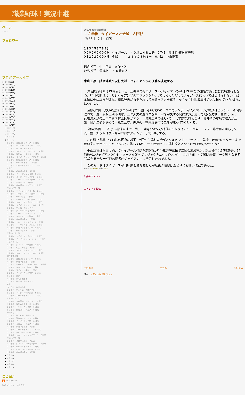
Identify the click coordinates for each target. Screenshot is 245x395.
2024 (7, 87)
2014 (7, 114)
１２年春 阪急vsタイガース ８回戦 (23, 318)
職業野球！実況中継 (40, 14)
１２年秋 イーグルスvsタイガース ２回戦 (25, 194)
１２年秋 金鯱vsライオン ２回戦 (22, 163)
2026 (7, 82)
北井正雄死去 (12, 256)
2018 (7, 103)
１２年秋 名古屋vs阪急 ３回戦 (21, 171)
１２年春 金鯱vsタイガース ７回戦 (23, 347)
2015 (7, 112)
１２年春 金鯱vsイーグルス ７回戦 (23, 324)
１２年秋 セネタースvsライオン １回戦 (24, 202)
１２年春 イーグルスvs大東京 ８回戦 (23, 293)
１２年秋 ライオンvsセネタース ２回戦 (24, 191)
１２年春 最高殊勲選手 (17, 279)
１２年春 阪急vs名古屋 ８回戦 (21, 327)
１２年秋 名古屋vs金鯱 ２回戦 (21, 219)
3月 (9, 367)
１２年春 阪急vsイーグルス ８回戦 (23, 310)
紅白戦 (9, 168)
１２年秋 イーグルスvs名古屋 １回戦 (23, 273)
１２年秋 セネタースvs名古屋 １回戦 (23, 146)
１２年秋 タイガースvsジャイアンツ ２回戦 (26, 157)
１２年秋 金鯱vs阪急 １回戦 (20, 197)
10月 (9, 134)
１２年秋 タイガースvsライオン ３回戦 (24, 177)
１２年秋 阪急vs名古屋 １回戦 (21, 262)
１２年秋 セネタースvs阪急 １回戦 (23, 267)
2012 (7, 120)
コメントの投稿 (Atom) (101, 274)
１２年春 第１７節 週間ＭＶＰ (21, 290)
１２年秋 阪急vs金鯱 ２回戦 (20, 182)
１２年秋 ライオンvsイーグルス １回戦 (24, 225)
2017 (7, 106)
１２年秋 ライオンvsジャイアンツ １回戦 (25, 151)
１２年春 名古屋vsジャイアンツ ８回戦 (24, 301)
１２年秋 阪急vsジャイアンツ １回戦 (23, 228)
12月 (9, 128)
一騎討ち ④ (12, 313)
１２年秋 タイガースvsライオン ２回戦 (24, 236)
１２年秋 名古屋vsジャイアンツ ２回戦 (24, 185)
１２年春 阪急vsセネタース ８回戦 (23, 304)
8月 (9, 140)
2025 (7, 84)
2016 (7, 109)
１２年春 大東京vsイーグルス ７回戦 (23, 296)
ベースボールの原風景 (16, 287)
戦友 (9, 284)
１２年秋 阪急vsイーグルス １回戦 (23, 154)
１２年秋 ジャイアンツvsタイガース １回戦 (26, 264)
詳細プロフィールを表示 (13, 385)
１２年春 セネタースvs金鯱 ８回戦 (23, 307)
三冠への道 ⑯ (13, 188)
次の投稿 (88, 267)
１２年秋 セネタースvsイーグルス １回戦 (25, 253)
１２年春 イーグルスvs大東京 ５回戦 (23, 349)
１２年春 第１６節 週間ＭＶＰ (21, 315)
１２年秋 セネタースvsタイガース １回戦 (25, 222)
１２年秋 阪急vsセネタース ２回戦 (23, 160)
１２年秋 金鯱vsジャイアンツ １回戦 (23, 259)
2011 (7, 122)
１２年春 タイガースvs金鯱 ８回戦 (23, 332)
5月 (9, 361)
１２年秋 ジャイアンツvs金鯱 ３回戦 (23, 174)
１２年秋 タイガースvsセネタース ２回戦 (25, 211)
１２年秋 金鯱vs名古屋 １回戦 (21, 231)
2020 (7, 98)
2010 (7, 125)
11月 (9, 131)
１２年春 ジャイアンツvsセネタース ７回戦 (26, 344)
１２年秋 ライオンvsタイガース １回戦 (24, 250)
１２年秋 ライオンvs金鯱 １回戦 (22, 270)
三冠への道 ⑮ (13, 233)
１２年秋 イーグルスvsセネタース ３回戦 (25, 180)
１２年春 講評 (13, 276)
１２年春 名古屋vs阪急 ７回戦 (21, 341)
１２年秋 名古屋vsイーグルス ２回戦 (23, 165)
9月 (9, 137)
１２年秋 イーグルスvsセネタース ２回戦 (26, 239)
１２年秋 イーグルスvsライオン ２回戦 (24, 214)
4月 (9, 364)
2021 (7, 95)
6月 (9, 358)
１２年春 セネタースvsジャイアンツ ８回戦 (26, 335)
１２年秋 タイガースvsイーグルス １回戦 (25, 205)
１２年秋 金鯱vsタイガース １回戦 (23, 143)
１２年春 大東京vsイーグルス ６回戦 (23, 330)
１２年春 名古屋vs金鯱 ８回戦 (21, 352)
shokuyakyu (11, 381)
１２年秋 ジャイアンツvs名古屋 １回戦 (24, 199)
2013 (7, 117)
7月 (9, 355)
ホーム (163, 267)
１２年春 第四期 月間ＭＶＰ (20, 281)
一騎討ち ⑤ (12, 242)
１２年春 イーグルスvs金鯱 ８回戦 (23, 321)
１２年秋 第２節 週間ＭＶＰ (20, 148)
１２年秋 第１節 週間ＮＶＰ (20, 208)
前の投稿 (238, 267)
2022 (7, 92)
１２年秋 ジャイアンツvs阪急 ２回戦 (23, 216)
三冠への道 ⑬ (13, 338)
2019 (7, 101)
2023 (7, 90)
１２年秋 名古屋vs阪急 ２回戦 (21, 248)
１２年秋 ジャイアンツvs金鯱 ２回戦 (23, 245)
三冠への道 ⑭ (13, 298)
